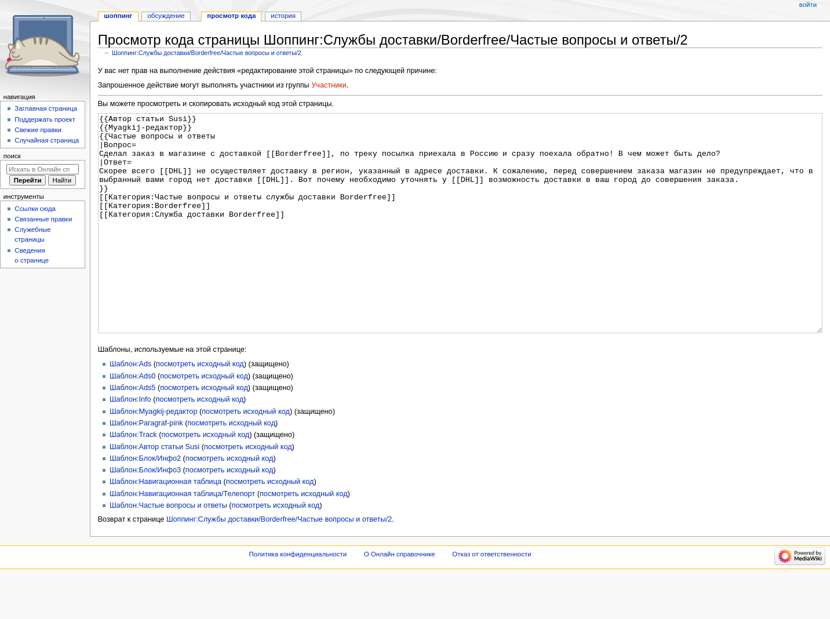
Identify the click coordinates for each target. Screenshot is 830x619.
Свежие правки (37, 129)
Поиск (12, 155)
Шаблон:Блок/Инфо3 (145, 513)
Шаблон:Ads (130, 407)
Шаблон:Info (130, 443)
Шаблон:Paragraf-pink (146, 467)
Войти (808, 4)
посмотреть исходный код (200, 407)
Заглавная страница (45, 108)
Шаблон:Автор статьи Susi (154, 490)
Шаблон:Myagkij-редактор (154, 455)
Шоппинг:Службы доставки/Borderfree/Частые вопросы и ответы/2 (206, 52)
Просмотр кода (231, 15)
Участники (329, 85)
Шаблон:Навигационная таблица (165, 525)
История (283, 15)
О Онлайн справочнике (399, 597)
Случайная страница (46, 140)
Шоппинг (118, 15)
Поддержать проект (44, 119)
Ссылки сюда (35, 208)
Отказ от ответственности (491, 597)
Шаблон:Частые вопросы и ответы (168, 549)
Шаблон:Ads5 (132, 431)
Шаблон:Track (133, 478)
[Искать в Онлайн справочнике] (42, 169)
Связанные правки (43, 219)
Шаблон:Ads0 (132, 420)
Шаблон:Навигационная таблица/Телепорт (182, 537)
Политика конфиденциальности (298, 597)
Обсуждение (165, 15)
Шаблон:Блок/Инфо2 (145, 502)
